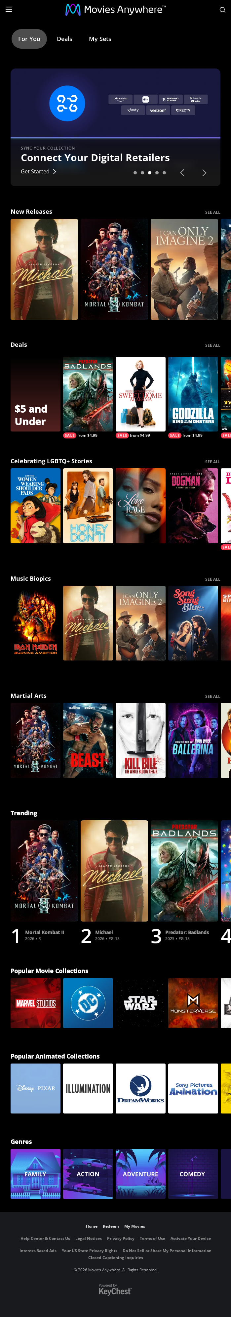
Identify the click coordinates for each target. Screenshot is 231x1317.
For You (29, 39)
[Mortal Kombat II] (114, 269)
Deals (64, 39)
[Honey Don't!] (88, 505)
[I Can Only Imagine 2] (184, 269)
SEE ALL (212, 212)
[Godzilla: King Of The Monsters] (193, 398)
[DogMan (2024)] (193, 505)
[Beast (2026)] (88, 740)
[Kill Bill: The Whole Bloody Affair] (141, 740)
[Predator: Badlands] (88, 398)
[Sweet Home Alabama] (141, 398)
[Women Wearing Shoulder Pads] (35, 505)
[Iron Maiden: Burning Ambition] (35, 623)
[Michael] (44, 269)
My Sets (100, 39)
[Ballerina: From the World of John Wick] (193, 740)
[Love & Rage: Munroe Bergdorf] (141, 505)
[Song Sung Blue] (193, 623)
